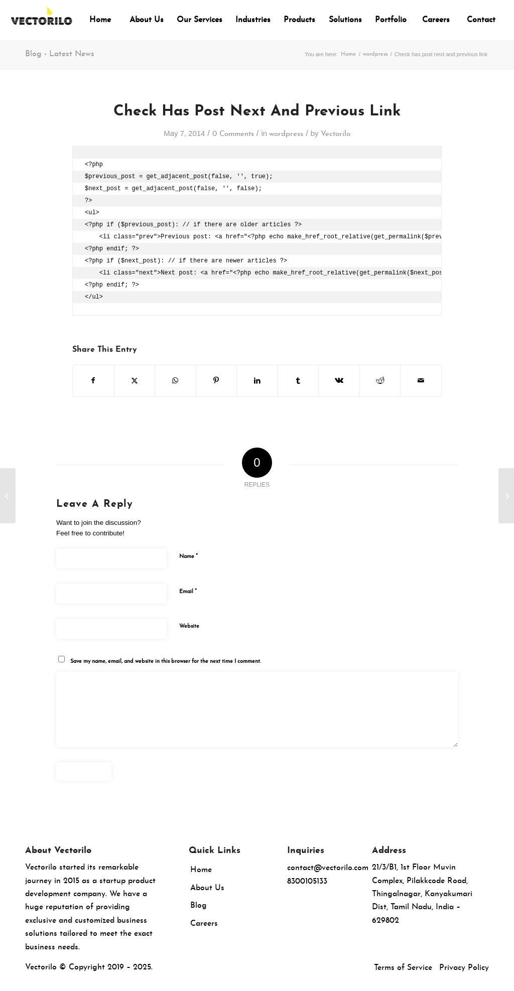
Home (201, 870)
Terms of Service (403, 968)
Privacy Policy (464, 968)
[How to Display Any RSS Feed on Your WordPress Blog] (506, 495)
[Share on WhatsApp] (175, 380)
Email (188, 591)
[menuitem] (100, 20)
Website (189, 626)
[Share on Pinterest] (216, 380)
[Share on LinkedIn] (257, 380)
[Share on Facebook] (93, 380)
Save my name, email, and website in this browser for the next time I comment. (165, 661)
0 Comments (233, 134)
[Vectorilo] (41, 20)
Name (188, 556)
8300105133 (307, 882)
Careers (204, 924)
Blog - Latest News (59, 54)
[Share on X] (134, 380)
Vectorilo (335, 134)
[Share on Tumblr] (298, 380)
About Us (207, 888)
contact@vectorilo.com (327, 868)
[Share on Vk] (339, 380)
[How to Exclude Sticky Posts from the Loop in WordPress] (8, 495)
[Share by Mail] (421, 380)
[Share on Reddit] (380, 380)
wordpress (286, 134)
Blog (198, 906)
